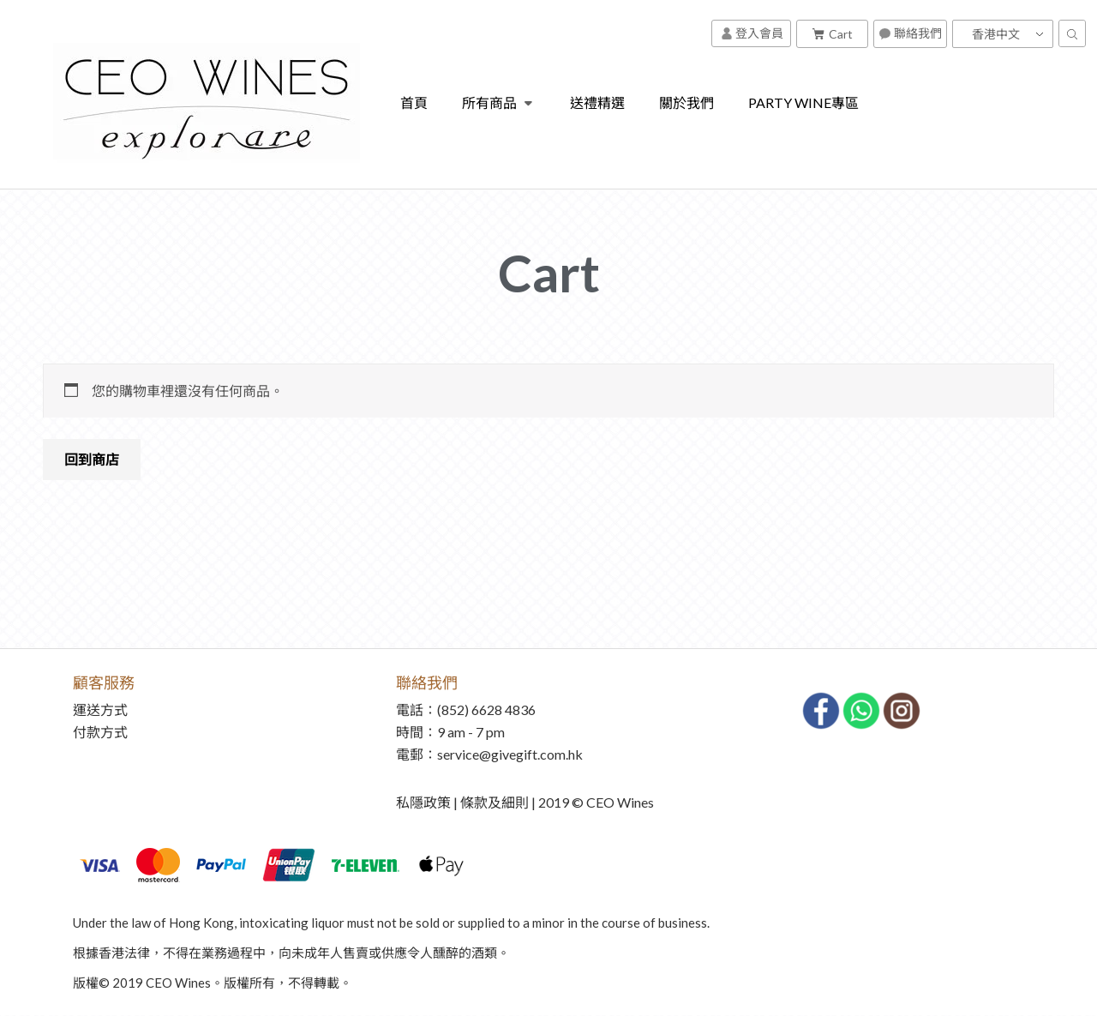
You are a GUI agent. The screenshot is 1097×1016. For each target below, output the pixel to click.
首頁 (414, 102)
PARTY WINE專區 (803, 102)
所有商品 (499, 103)
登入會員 (752, 33)
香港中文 (996, 34)
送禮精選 (597, 102)
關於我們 (686, 102)
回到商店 (91, 459)
